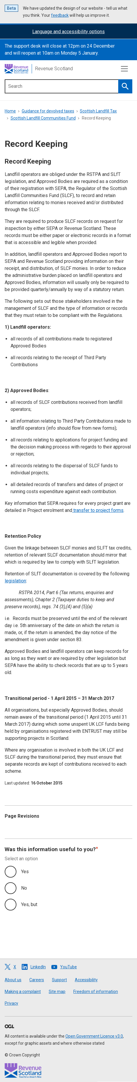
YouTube (68, 967)
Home (10, 111)
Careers (36, 979)
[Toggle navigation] (124, 68)
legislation (15, 581)
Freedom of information (95, 991)
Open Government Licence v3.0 (94, 1036)
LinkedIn (38, 967)
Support (59, 979)
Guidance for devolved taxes (48, 111)
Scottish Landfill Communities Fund (43, 118)
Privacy (11, 1003)
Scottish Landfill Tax (98, 111)
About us (13, 979)
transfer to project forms (98, 510)
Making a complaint (23, 991)
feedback (60, 15)
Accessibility (86, 979)
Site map (57, 991)
